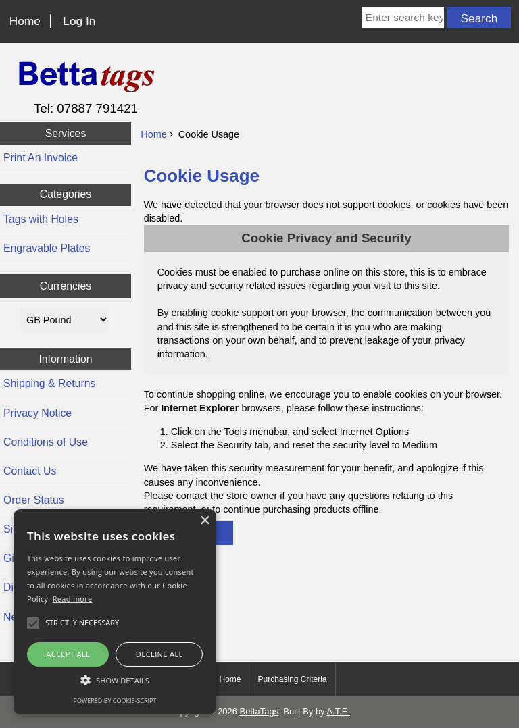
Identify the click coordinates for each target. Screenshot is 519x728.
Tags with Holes (40, 219)
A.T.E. (338, 711)
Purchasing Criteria (291, 679)
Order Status (33, 500)
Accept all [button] (68, 654)
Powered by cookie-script (115, 700)
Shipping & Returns (49, 383)
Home (25, 21)
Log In (79, 21)
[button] (115, 680)
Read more (73, 599)
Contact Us (29, 471)
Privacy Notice (37, 413)
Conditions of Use (45, 442)
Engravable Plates (46, 248)
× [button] (204, 521)
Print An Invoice (40, 157)
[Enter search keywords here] (403, 17)
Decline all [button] (159, 654)
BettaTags (259, 711)
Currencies (66, 286)
